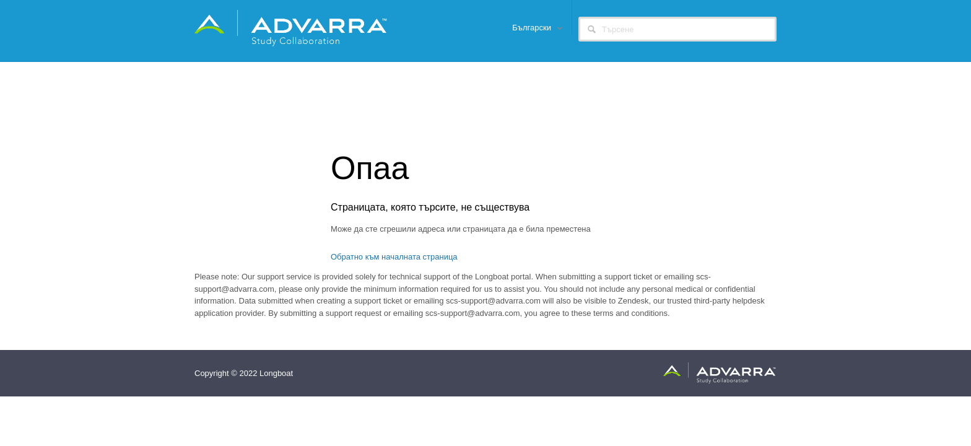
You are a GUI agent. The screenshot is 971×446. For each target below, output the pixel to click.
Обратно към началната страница (394, 256)
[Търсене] (677, 29)
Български (532, 27)
